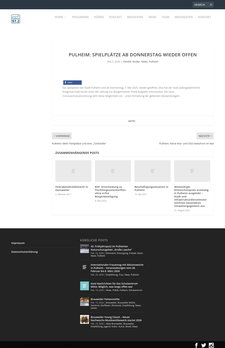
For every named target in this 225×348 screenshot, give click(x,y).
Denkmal (95, 303)
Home (59, 21)
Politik (115, 288)
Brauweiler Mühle (126, 301)
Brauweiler (111, 301)
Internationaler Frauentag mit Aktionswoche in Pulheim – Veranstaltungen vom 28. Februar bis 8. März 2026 (117, 266)
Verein (94, 306)
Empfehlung (112, 272)
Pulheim (153, 60)
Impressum (18, 241)
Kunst (121, 324)
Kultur (115, 324)
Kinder (136, 60)
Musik (128, 324)
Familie (127, 60)
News (152, 21)
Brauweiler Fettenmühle (105, 297)
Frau (121, 272)
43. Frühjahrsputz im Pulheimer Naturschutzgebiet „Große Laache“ (111, 246)
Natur (140, 251)
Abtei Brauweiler (114, 322)
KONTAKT (204, 21)
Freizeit (132, 251)
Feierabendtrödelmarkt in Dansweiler (71, 187)
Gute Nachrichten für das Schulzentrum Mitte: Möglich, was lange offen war (114, 283)
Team (165, 21)
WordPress (72, 343)
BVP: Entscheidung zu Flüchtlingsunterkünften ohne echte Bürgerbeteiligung (110, 190)
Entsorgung (122, 251)
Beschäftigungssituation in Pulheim (151, 187)
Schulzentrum (135, 288)
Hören (99, 21)
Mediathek (135, 21)
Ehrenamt (111, 251)
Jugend (107, 324)
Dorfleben (105, 303)
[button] (72, 81)
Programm (80, 21)
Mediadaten (184, 21)
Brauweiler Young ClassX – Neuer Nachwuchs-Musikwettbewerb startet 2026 (116, 317)
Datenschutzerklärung (24, 250)
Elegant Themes (37, 343)
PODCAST (115, 21)
